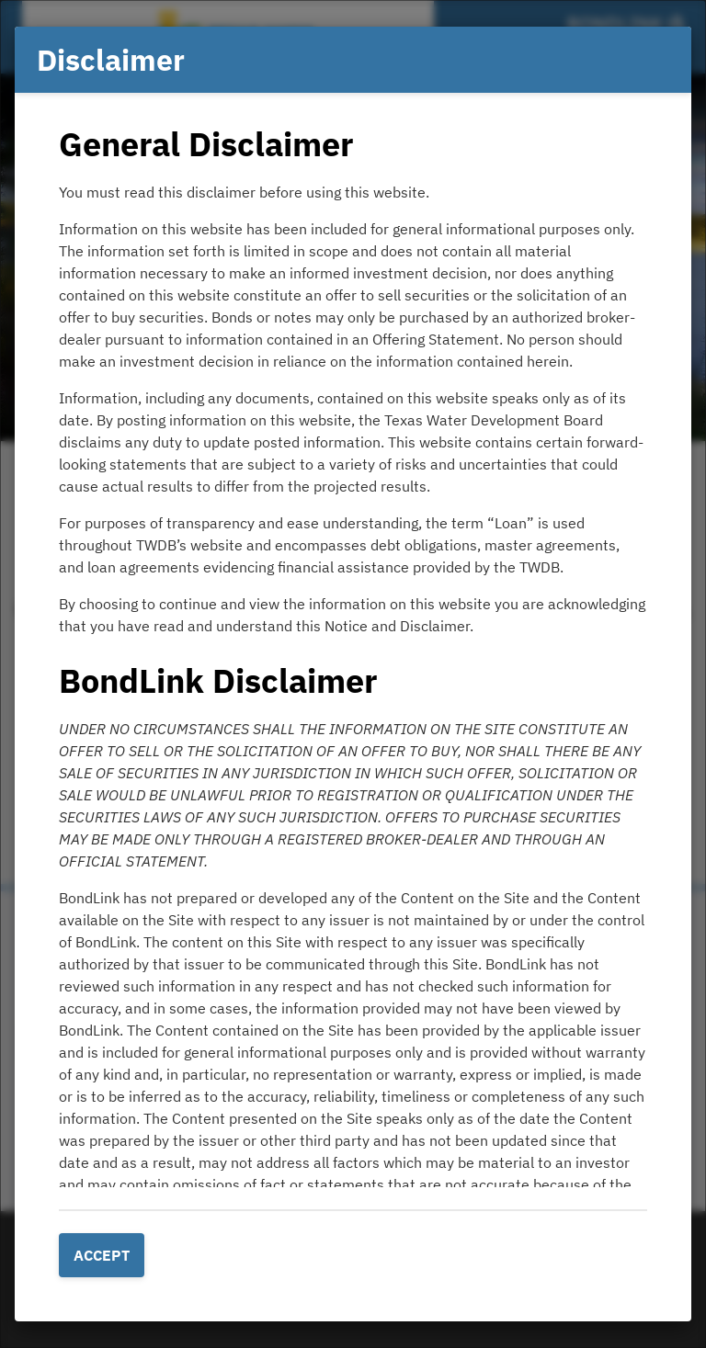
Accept (102, 1255)
